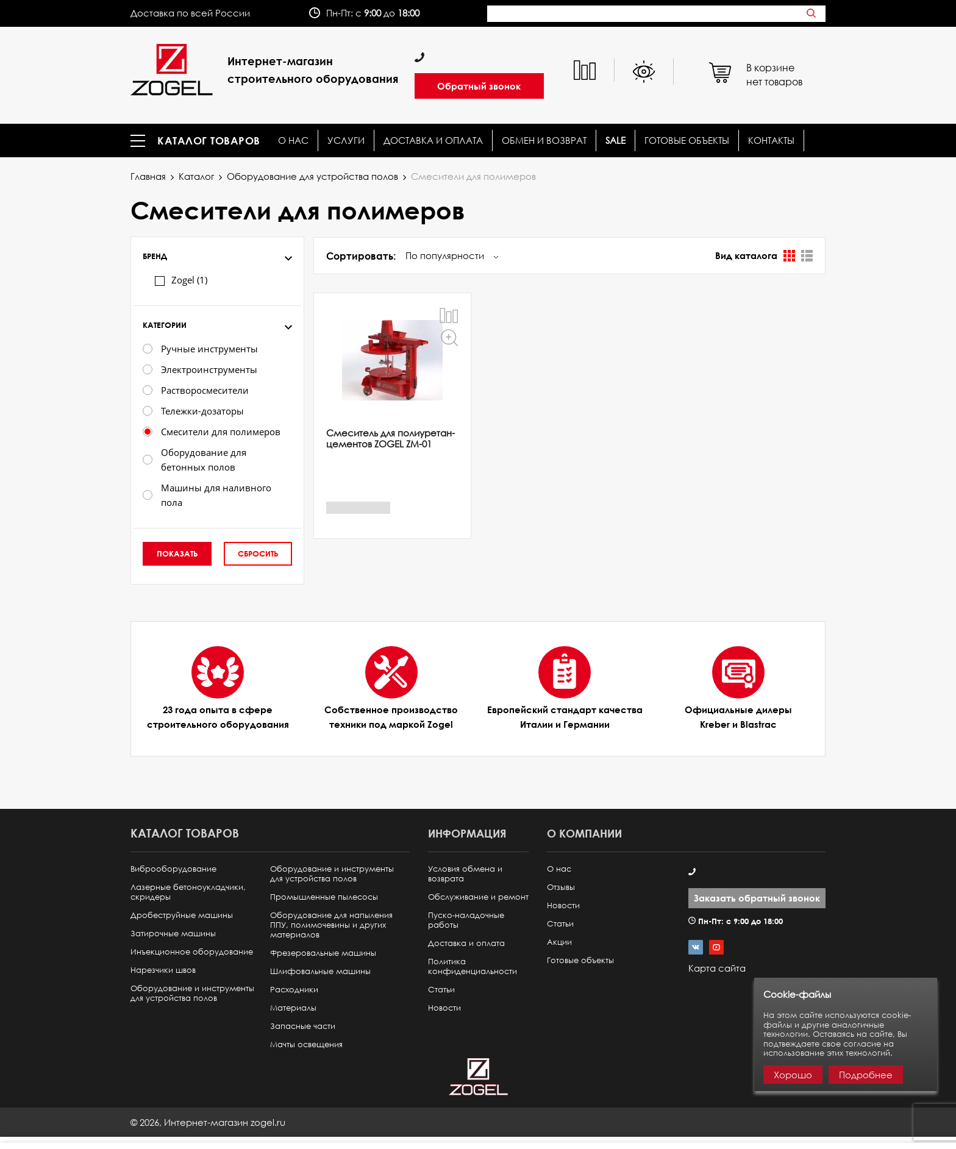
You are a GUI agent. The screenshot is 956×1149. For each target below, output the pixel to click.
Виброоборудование (173, 869)
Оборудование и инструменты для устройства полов (192, 993)
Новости (444, 1008)
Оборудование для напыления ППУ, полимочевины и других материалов (331, 925)
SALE (615, 140)
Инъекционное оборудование (191, 952)
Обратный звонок (479, 85)
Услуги (346, 140)
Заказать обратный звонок (757, 897)
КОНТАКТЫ (771, 140)
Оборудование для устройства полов (312, 176)
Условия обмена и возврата (465, 874)
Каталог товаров (208, 140)
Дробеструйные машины (181, 915)
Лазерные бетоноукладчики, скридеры (188, 892)
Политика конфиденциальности (472, 966)
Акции (559, 942)
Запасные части (302, 1026)
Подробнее (866, 1075)
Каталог (196, 176)
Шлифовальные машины (320, 971)
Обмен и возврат (544, 140)
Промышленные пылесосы (324, 897)
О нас (293, 140)
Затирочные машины (173, 933)
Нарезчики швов (163, 970)
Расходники (294, 989)
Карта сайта (717, 968)
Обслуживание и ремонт (478, 897)
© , (207, 1122)
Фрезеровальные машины (323, 953)
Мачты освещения (306, 1044)
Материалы (293, 1008)
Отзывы (561, 887)
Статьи (441, 989)
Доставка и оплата (433, 140)
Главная (148, 176)
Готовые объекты (686, 140)
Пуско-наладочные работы (466, 920)
